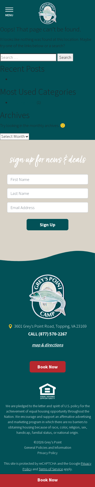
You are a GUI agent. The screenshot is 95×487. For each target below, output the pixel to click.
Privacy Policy (47, 453)
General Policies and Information (47, 447)
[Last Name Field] (47, 193)
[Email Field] (47, 207)
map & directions (47, 345)
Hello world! (21, 79)
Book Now (47, 367)
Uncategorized (23, 102)
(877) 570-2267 (53, 334)
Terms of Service (51, 469)
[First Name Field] (47, 179)
